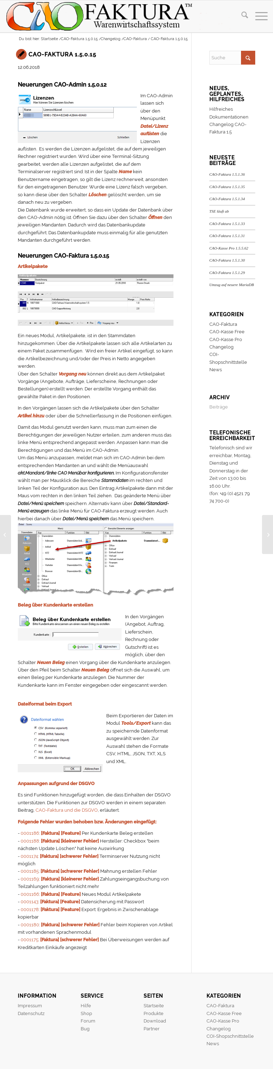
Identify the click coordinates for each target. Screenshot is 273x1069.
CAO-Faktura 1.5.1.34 (227, 199)
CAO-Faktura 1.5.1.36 (227, 174)
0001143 (29, 901)
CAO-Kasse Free (227, 331)
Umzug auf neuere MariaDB (231, 285)
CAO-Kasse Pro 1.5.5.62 (228, 248)
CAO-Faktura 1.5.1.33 (227, 223)
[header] (122, 16)
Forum (88, 1021)
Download (155, 1021)
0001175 (29, 939)
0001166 (30, 894)
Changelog (221, 347)
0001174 (29, 856)
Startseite (154, 1005)
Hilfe (86, 1005)
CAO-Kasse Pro (225, 339)
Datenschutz (31, 1013)
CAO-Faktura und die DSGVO (67, 810)
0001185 (30, 871)
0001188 (30, 841)
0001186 (30, 833)
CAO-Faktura (223, 324)
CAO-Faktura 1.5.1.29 (227, 272)
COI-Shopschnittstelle (230, 1036)
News (215, 369)
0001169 (30, 879)
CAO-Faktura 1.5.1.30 (227, 260)
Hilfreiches (221, 109)
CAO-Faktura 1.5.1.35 (227, 187)
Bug (85, 1028)
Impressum (30, 1005)
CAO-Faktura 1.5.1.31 (227, 236)
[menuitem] (241, 16)
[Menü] (258, 16)
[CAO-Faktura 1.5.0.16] (267, 534)
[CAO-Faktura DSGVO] (5, 534)
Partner (152, 1028)
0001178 (30, 909)
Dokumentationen (228, 117)
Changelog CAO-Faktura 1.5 (227, 128)
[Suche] (241, 16)
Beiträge (218, 407)
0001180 (30, 924)
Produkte (154, 1013)
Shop (86, 1013)
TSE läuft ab (219, 211)
